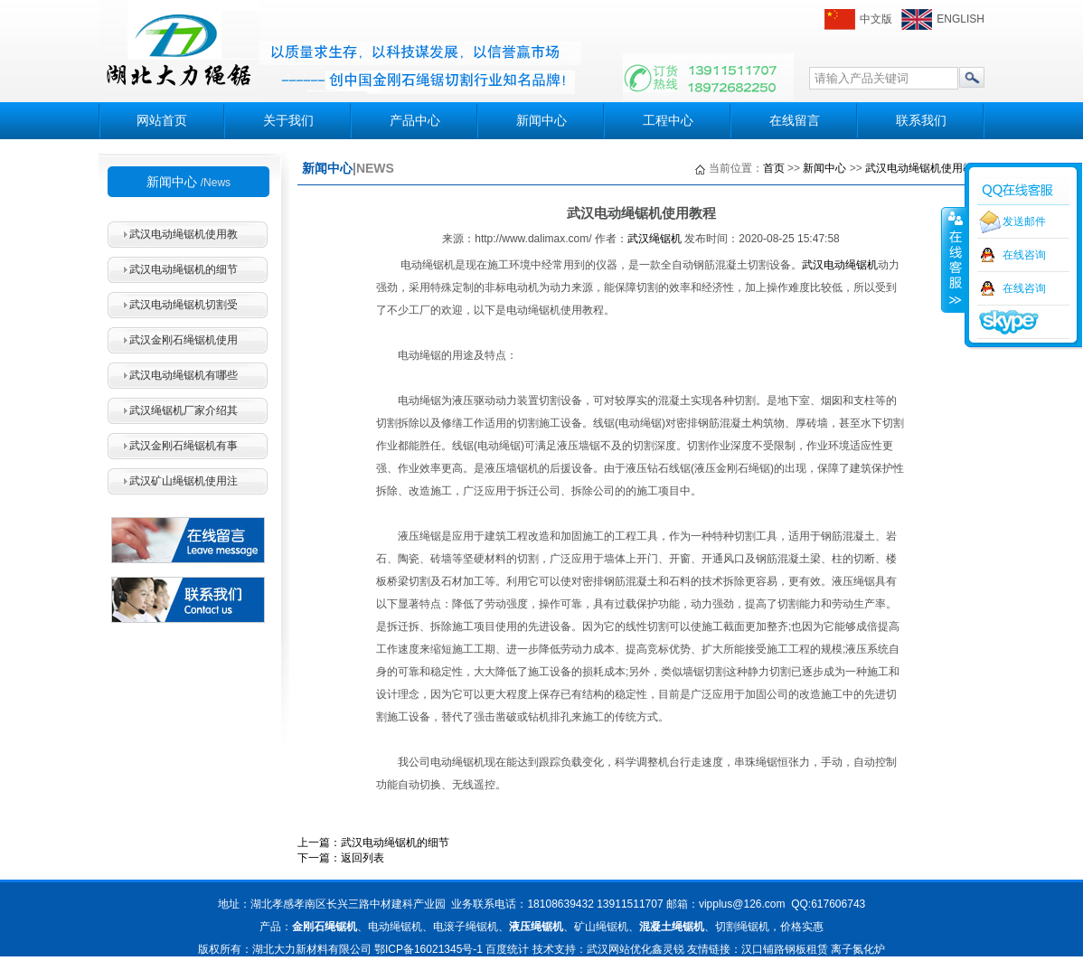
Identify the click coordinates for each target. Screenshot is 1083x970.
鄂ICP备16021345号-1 (428, 949)
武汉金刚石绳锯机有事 (183, 445)
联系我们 (921, 120)
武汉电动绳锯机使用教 (183, 234)
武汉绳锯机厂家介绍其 (183, 410)
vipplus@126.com (742, 904)
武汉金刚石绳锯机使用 (183, 340)
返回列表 (362, 858)
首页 (774, 168)
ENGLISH (960, 19)
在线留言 (794, 120)
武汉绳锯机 (654, 238)
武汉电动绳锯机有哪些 (183, 375)
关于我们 (288, 120)
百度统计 (507, 949)
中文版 (876, 19)
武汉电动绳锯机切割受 (183, 304)
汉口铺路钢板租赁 (784, 949)
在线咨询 (1024, 255)
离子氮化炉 (858, 949)
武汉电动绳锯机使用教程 (924, 168)
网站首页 (162, 120)
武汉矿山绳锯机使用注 (183, 481)
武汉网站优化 (619, 949)
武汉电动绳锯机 (840, 265)
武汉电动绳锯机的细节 (183, 269)
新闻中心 (541, 120)
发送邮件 (1024, 221)
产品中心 (415, 120)
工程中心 (668, 120)
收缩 (953, 259)
